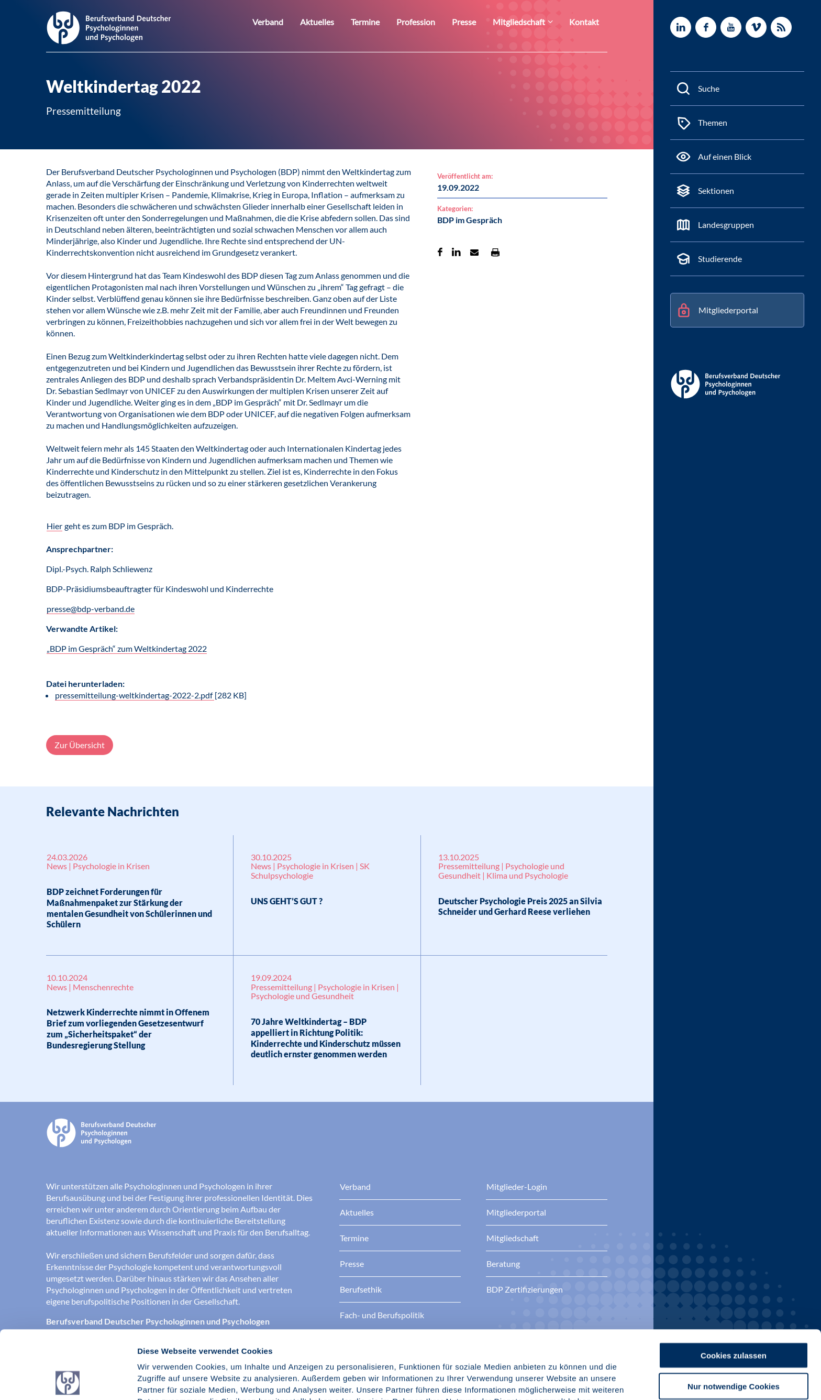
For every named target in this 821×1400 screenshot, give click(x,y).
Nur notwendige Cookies (733, 1318)
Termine (382, 21)
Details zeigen (557, 1379)
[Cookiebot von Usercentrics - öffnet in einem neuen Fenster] (68, 1379)
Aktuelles (337, 21)
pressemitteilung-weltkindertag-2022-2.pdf (134, 695)
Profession (429, 21)
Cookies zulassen (734, 1287)
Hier (54, 526)
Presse (474, 21)
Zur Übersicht (79, 745)
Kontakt (586, 21)
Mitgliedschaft (525, 21)
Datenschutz (215, 1345)
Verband (291, 21)
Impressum (160, 1345)
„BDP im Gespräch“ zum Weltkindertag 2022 (127, 648)
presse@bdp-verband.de (91, 609)
